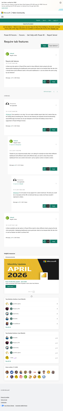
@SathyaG (8, 114)
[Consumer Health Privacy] (21, 405)
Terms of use (4, 399)
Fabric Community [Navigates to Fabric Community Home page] (18, 13)
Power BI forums (10, 35)
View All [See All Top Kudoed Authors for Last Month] (8, 361)
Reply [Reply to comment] (53, 129)
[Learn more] (10, 286)
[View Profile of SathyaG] (12, 53)
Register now (54, 28)
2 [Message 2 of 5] (10, 237)
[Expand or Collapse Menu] (2, 17)
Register (38, 20)
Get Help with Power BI (36, 35)
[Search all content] (41, 23)
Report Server (52, 35)
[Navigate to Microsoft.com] (5, 13)
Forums (22, 35)
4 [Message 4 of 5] (14, 165)
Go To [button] (55, 20)
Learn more (5, 8)
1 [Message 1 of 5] (10, 77)
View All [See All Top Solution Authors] (8, 327)
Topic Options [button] (53, 45)
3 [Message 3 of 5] (10, 126)
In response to (15, 144)
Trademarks (3, 402)
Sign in (44, 20)
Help (49, 20)
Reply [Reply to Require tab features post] (53, 81)
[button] (44, 45)
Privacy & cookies (5, 397)
